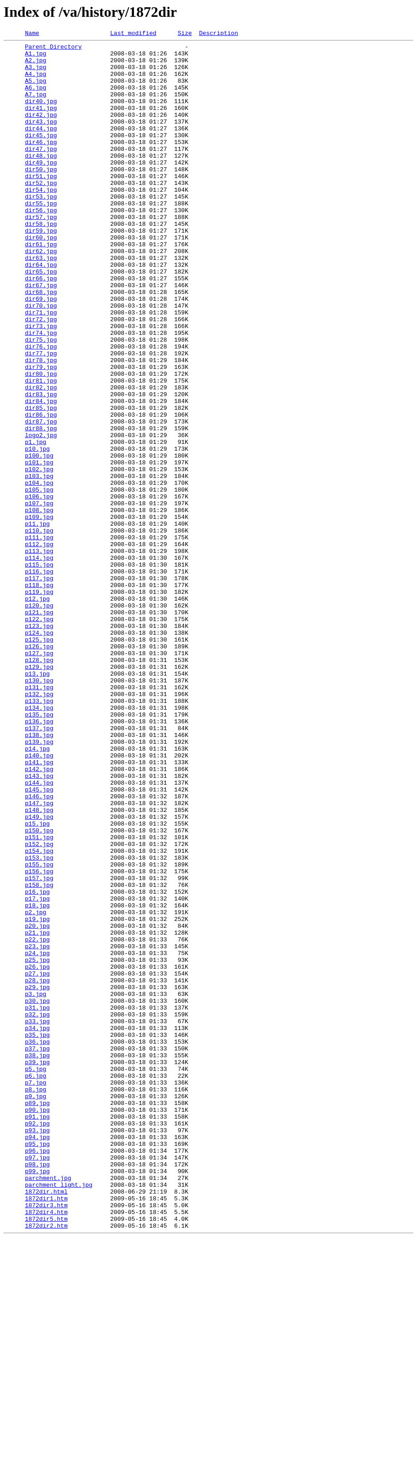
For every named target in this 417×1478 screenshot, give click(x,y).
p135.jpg (39, 850)
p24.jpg (37, 1137)
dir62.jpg (41, 294)
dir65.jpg (41, 319)
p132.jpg (39, 826)
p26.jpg (37, 1153)
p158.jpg (39, 1055)
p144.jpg (39, 932)
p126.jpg (39, 769)
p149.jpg (39, 973)
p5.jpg (35, 1276)
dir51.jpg (41, 204)
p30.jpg (37, 1194)
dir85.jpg (41, 482)
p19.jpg (37, 1096)
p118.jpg (39, 695)
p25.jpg (37, 1145)
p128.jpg (39, 785)
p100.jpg (39, 540)
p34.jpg (37, 1227)
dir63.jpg (41, 303)
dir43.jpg (41, 139)
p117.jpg (39, 687)
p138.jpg (39, 875)
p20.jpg (37, 1104)
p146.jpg (39, 949)
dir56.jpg (41, 245)
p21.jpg (37, 1112)
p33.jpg (37, 1218)
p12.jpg (37, 711)
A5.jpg (35, 90)
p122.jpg (39, 736)
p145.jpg (39, 940)
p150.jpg (39, 989)
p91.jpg (37, 1333)
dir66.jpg (41, 327)
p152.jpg (39, 1006)
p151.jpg (39, 998)
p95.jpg (37, 1366)
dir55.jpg (41, 237)
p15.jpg (37, 981)
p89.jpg (37, 1317)
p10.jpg (37, 532)
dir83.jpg (41, 466)
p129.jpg (39, 793)
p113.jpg (39, 654)
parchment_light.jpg (58, 1415)
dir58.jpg (41, 262)
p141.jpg (39, 908)
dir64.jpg (41, 311)
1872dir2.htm (46, 1464)
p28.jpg (37, 1169)
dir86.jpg (41, 491)
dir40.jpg (41, 114)
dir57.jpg (41, 253)
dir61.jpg (41, 286)
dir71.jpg (41, 368)
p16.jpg (37, 1063)
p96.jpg (37, 1374)
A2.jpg (35, 65)
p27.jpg (37, 1161)
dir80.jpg (41, 442)
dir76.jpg (41, 409)
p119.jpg (39, 703)
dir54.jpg (41, 221)
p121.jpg (39, 728)
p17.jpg (37, 1071)
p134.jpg (39, 842)
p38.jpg (37, 1259)
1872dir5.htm (46, 1456)
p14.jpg (37, 891)
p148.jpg (39, 965)
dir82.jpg (41, 458)
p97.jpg (37, 1382)
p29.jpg (37, 1178)
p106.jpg (39, 589)
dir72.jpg (41, 376)
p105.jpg (39, 581)
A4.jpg (35, 82)
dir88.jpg (41, 507)
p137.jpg (39, 867)
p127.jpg (39, 777)
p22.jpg (37, 1120)
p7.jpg (35, 1292)
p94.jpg (37, 1358)
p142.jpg (39, 916)
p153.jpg (39, 1022)
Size (185, 34)
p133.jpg (39, 834)
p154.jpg (39, 1014)
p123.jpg (39, 744)
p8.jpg (35, 1300)
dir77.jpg (41, 417)
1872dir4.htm (46, 1447)
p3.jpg (35, 1186)
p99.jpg (37, 1398)
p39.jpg (37, 1268)
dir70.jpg (41, 360)
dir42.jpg (41, 131)
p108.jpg (39, 605)
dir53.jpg (41, 229)
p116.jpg (39, 679)
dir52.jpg (41, 213)
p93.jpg (37, 1349)
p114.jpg (39, 662)
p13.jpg (37, 801)
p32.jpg (37, 1210)
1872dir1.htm (46, 1431)
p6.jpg (35, 1284)
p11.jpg (37, 621)
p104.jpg (39, 572)
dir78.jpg (41, 425)
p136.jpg (39, 859)
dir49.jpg (41, 188)
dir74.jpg (41, 392)
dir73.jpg (41, 384)
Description (218, 34)
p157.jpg (39, 1047)
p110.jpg (39, 630)
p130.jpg (39, 810)
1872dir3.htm (46, 1439)
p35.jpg (37, 1235)
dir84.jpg (41, 474)
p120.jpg (39, 720)
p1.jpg (35, 523)
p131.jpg (39, 818)
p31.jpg (37, 1202)
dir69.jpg (41, 352)
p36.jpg (37, 1243)
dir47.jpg (41, 172)
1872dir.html (46, 1423)
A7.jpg (35, 106)
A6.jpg (35, 98)
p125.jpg (39, 760)
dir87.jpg (41, 499)
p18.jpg (37, 1079)
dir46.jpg (41, 163)
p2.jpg (35, 1088)
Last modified (133, 34)
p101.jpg (39, 548)
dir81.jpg (41, 450)
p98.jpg (37, 1390)
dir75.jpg (41, 401)
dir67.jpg (41, 335)
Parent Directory (53, 49)
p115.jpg (39, 671)
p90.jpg (37, 1325)
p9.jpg (35, 1308)
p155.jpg (39, 1030)
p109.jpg (39, 613)
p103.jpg (39, 564)
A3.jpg (35, 74)
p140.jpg (39, 900)
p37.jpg (37, 1251)
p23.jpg (37, 1129)
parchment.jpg (48, 1407)
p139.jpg (39, 883)
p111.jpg (39, 638)
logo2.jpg (41, 515)
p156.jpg (39, 1039)
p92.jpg (37, 1341)
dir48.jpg (41, 180)
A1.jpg (35, 57)
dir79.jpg (41, 433)
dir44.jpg (41, 147)
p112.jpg (39, 646)
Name (32, 34)
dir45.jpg (41, 155)
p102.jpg (39, 556)
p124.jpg (39, 752)
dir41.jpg (41, 123)
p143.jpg (39, 924)
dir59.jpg (41, 270)
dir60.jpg (41, 278)
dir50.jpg (41, 196)
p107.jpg (39, 597)
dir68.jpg (41, 343)
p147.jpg (39, 957)
